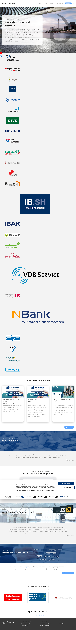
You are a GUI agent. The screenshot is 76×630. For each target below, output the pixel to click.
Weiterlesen (6, 420)
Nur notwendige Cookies (66, 618)
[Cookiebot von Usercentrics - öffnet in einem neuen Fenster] (7, 628)
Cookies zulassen (66, 614)
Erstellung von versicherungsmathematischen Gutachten (24, 568)
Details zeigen (63, 627)
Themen (40, 3)
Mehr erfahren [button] (68, 496)
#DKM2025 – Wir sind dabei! (11, 399)
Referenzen (52, 3)
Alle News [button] (69, 427)
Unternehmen (60, 3)
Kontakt (68, 3)
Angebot (46, 3)
